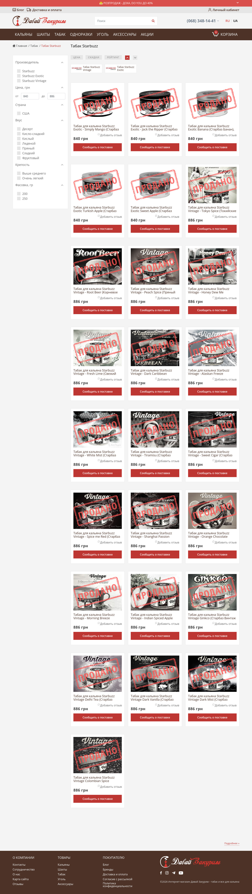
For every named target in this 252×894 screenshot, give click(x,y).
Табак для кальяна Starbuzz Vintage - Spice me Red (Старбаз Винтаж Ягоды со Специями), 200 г (96, 534)
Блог (20, 10)
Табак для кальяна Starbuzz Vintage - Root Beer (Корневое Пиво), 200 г (95, 290)
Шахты (43, 34)
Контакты (19, 864)
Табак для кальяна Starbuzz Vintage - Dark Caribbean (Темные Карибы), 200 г (151, 372)
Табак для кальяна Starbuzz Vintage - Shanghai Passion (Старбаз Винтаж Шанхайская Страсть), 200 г (153, 534)
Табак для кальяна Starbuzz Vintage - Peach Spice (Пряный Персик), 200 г (153, 290)
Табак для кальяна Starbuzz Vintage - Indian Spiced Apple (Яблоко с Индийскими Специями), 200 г (152, 616)
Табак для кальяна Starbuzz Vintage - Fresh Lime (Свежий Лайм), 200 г (94, 372)
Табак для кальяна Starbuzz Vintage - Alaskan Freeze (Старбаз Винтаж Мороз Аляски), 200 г (208, 372)
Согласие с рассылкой (117, 879)
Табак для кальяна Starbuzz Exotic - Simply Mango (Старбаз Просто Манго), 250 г (96, 127)
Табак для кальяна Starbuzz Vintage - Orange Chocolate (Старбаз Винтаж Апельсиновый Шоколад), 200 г (211, 534)
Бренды (108, 869)
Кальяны (23, 34)
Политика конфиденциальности (117, 884)
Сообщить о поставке (98, 147)
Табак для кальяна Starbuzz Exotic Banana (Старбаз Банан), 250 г (211, 127)
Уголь (103, 34)
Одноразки (81, 34)
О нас (16, 874)
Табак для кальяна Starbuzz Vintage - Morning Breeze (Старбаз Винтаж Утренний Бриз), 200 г (94, 616)
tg (173, 873)
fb (161, 873)
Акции (147, 34)
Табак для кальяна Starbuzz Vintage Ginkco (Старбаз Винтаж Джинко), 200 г (212, 616)
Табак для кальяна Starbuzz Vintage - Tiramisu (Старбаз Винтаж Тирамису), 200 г (151, 453)
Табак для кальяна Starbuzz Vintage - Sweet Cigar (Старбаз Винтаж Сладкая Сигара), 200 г (211, 453)
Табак (60, 34)
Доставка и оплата (47, 10)
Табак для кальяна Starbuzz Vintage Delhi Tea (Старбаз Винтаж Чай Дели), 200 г (94, 697)
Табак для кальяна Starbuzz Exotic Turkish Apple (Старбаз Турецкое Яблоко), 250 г (94, 209)
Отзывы (18, 884)
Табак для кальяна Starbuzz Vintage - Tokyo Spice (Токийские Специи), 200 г (212, 209)
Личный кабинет (226, 10)
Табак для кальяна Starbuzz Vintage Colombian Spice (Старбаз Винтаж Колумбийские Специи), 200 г (97, 779)
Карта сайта (20, 879)
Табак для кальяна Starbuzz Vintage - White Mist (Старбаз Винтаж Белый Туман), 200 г (94, 453)
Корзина (226, 33)
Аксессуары (124, 34)
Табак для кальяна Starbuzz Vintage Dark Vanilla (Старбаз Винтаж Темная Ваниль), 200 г (153, 697)
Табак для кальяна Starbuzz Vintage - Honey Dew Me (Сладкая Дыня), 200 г (208, 290)
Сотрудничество (24, 869)
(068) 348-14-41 (201, 21)
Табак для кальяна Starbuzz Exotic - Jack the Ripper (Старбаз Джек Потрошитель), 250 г (154, 127)
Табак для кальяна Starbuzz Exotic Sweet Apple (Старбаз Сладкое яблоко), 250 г (151, 209)
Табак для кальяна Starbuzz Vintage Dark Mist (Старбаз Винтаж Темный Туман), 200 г (210, 697)
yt (181, 873)
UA (235, 21)
